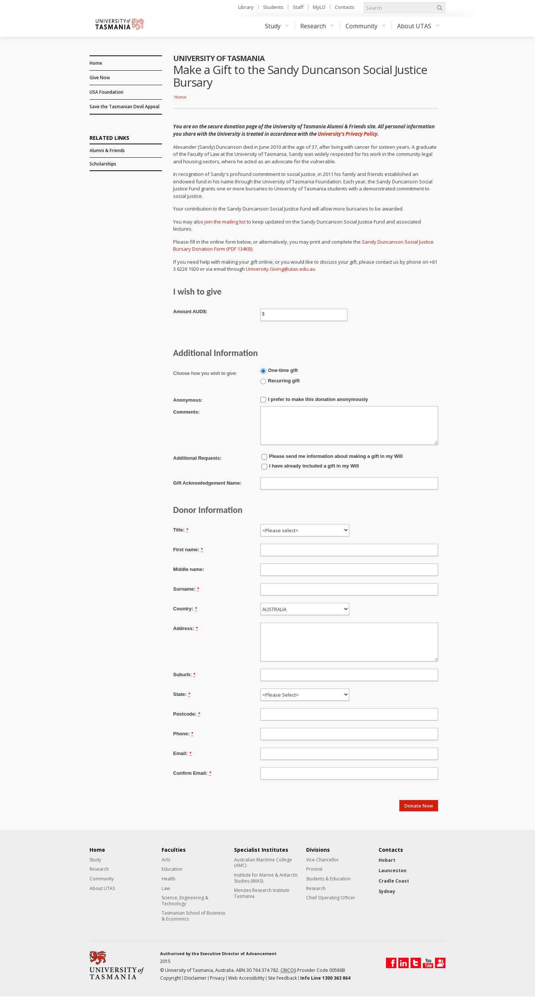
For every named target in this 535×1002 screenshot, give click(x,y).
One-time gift (283, 370)
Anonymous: (187, 400)
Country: (185, 608)
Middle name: (188, 569)
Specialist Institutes (261, 850)
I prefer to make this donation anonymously (318, 399)
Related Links (109, 137)
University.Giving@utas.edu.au (280, 269)
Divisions (318, 850)
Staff (298, 7)
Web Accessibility (246, 978)
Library (246, 7)
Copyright (170, 978)
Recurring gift (283, 380)
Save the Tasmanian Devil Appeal (124, 106)
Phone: (183, 733)
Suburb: (184, 674)
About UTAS (418, 26)
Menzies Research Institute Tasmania (261, 893)
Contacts (344, 7)
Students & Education (328, 879)
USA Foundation (106, 92)
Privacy (217, 978)
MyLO (319, 7)
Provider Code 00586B (313, 970)
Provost (314, 869)
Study (277, 26)
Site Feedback (282, 978)
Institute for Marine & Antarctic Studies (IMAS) (266, 878)
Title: (180, 530)
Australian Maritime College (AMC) (263, 862)
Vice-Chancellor (322, 860)
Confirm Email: (192, 773)
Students (273, 7)
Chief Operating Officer (330, 898)
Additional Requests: (197, 458)
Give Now (100, 77)
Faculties (174, 850)
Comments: (186, 412)
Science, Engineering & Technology (185, 900)
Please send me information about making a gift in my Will (336, 456)
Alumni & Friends (107, 150)
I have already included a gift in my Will (314, 466)
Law (166, 889)
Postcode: (186, 714)
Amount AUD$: (190, 311)
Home (96, 63)
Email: (182, 753)
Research (317, 26)
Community (366, 26)
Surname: (186, 589)
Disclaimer (195, 978)
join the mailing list (225, 221)
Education (172, 869)
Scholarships (103, 164)
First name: (188, 549)
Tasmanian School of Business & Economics (193, 916)
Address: (185, 628)
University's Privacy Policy (347, 134)
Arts (166, 860)
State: (181, 694)
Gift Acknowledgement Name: (207, 483)
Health (168, 879)
